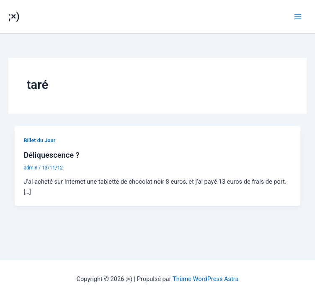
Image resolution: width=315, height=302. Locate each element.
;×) (14, 16)
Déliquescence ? (51, 155)
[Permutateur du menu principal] (298, 17)
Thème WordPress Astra (205, 279)
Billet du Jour (39, 140)
